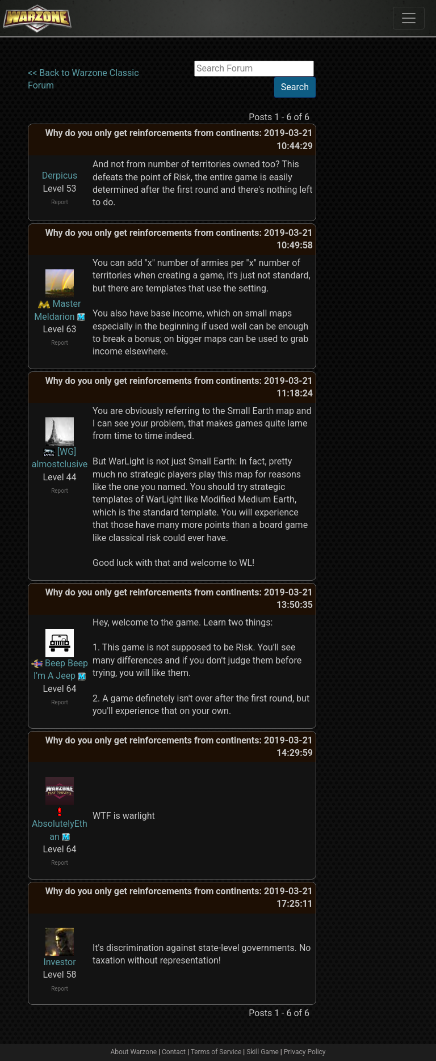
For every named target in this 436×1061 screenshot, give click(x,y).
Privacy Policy (305, 1052)
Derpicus (60, 175)
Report (59, 202)
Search (295, 87)
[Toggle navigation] (409, 18)
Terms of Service (216, 1052)
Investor (59, 962)
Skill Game (262, 1052)
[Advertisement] (362, 231)
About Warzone (133, 1052)
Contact (174, 1052)
